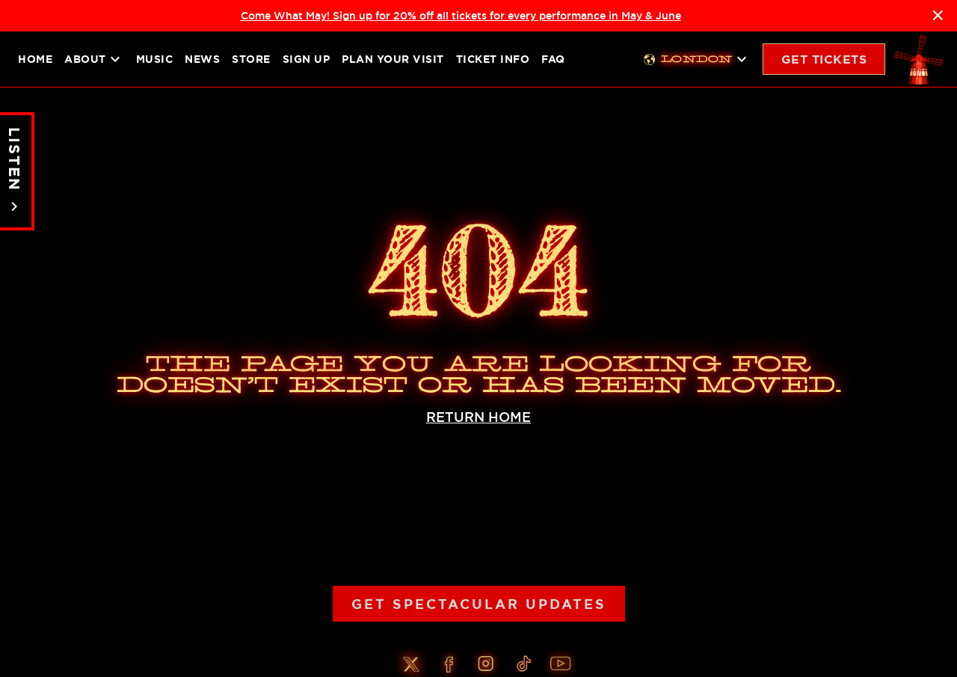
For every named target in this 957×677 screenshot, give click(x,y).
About (94, 59)
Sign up (306, 59)
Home (35, 59)
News (202, 59)
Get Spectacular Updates (478, 603)
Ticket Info (493, 59)
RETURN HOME (478, 417)
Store (251, 59)
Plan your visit (393, 59)
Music (154, 59)
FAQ (553, 59)
